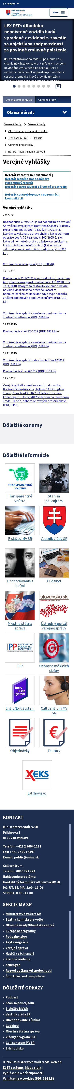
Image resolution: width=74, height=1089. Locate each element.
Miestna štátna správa (23, 1031)
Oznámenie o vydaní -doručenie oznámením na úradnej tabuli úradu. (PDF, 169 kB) (34, 344)
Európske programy (21, 931)
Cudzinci (12, 1025)
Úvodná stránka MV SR (19, 99)
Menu (58, 12)
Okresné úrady (47, 99)
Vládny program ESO (21, 1037)
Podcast (12, 997)
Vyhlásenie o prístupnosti (22, 1073)
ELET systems (13, 1067)
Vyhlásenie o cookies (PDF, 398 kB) (28, 1078)
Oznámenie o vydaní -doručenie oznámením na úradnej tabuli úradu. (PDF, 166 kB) (34, 315)
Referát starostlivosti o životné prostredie (36, 187)
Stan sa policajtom (20, 1003)
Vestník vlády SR (18, 1014)
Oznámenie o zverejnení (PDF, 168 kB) (28, 264)
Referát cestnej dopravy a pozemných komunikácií (32, 196)
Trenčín (38, 138)
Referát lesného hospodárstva (27, 179)
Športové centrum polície (25, 976)
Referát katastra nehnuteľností (26, 151)
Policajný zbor (16, 936)
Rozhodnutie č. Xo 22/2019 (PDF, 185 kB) (30, 331)
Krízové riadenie (18, 959)
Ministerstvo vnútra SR (23, 914)
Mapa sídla (33, 1067)
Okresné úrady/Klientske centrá (30, 925)
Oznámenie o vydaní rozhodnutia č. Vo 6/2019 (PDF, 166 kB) (33, 362)
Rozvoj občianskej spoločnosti (29, 970)
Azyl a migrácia (17, 942)
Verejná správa (17, 948)
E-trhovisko (15, 1048)
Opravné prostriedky (20, 144)
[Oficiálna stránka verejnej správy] (13, 3)
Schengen (13, 965)
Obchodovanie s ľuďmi (23, 1020)
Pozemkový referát (19, 183)
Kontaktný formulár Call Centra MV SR (31, 882)
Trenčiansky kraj (17, 138)
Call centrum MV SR (20, 1043)
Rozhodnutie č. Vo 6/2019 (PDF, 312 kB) (29, 371)
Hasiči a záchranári (20, 953)
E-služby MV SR (17, 1008)
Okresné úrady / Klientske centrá (27, 131)
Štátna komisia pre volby (25, 919)
